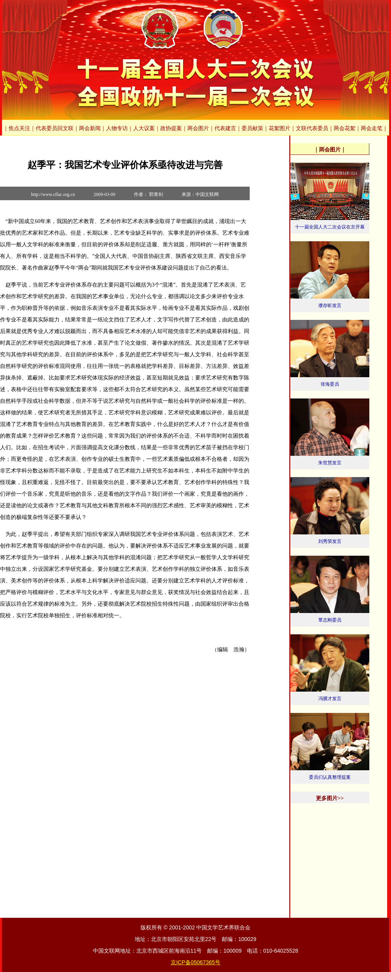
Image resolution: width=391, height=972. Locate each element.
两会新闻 (90, 128)
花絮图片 (279, 128)
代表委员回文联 (55, 128)
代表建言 (225, 128)
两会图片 (198, 128)
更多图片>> (330, 798)
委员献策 (252, 128)
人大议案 (144, 128)
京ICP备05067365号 (195, 962)
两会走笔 (371, 128)
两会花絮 (344, 128)
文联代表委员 (312, 128)
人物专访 (117, 128)
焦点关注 (19, 128)
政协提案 (171, 128)
